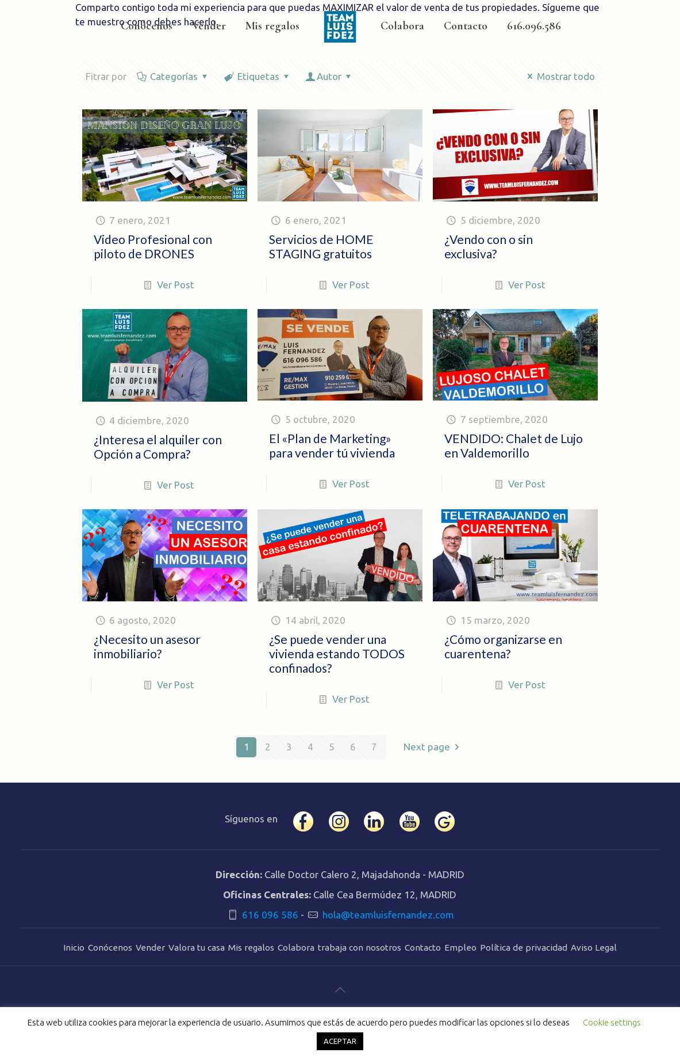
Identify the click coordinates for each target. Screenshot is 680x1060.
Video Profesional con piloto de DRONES (153, 246)
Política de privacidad (523, 947)
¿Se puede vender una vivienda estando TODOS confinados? (337, 653)
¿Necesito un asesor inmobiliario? (147, 646)
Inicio (73, 947)
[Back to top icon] (340, 990)
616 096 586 (270, 914)
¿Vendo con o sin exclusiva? (488, 246)
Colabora (296, 947)
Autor (329, 76)
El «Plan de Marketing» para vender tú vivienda (332, 445)
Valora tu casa (196, 947)
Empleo (460, 947)
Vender (150, 947)
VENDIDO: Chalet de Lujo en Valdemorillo (513, 445)
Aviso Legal (594, 947)
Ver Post (175, 284)
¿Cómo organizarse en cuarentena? (503, 646)
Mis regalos (251, 947)
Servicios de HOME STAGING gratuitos (321, 246)
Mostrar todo (559, 76)
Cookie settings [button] (612, 1022)
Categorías (173, 76)
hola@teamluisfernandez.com (388, 914)
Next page (434, 747)
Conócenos (110, 947)
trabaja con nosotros (359, 947)
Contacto (423, 947)
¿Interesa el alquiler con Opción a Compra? (158, 446)
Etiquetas (257, 76)
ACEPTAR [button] (340, 1041)
